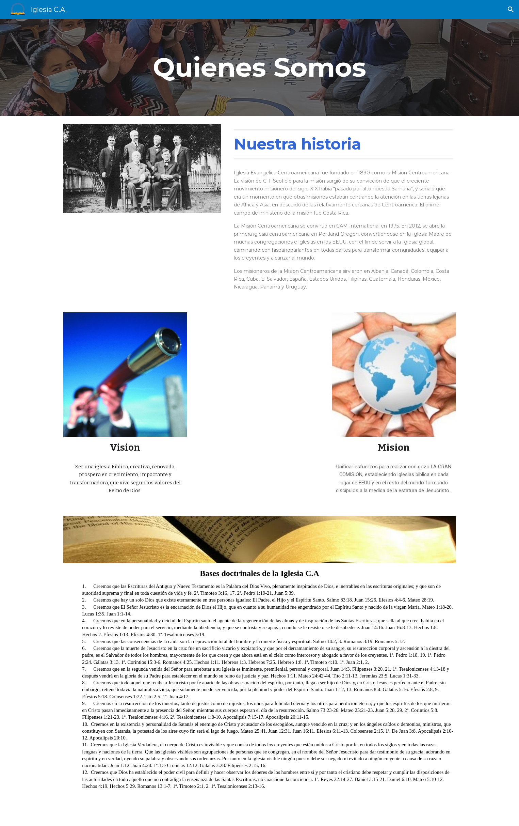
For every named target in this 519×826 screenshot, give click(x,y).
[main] (259, 67)
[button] (511, 9)
